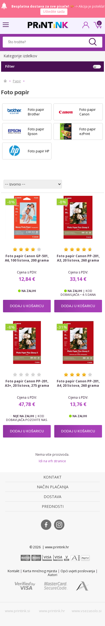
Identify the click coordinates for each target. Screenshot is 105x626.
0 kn (96, 24)
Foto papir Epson (36, 131)
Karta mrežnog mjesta (40, 571)
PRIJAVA (85, 27)
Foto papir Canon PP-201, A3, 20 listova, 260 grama (78, 258)
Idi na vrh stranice (52, 461)
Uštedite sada (54, 11)
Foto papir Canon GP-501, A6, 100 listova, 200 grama (27, 258)
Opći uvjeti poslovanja (78, 571)
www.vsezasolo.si (86, 610)
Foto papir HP (38, 151)
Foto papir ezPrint (87, 131)
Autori (52, 574)
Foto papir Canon (87, 112)
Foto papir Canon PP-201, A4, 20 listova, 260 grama (78, 383)
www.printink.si (17, 610)
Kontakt (13, 571)
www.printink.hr (52, 610)
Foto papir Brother (36, 112)
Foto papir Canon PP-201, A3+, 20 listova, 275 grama (27, 383)
